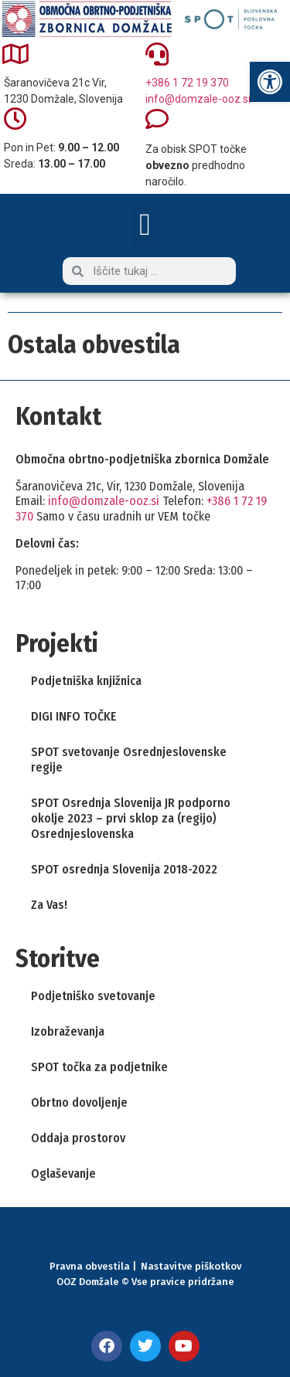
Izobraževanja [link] (67, 1031)
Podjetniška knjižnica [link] (86, 680)
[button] (145, 225)
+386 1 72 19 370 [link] (187, 82)
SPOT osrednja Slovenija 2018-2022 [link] (124, 869)
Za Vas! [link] (49, 904)
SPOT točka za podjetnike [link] (99, 1067)
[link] (270, 82)
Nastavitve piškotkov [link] (191, 1266)
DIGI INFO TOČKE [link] (74, 716)
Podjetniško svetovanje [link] (93, 996)
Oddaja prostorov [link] (78, 1138)
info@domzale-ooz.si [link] (198, 99)
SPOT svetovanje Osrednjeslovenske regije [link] (129, 759)
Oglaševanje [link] (63, 1173)
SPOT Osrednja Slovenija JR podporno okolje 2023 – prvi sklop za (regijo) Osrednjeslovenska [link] (130, 818)
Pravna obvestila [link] (89, 1266)
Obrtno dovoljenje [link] (79, 1102)
